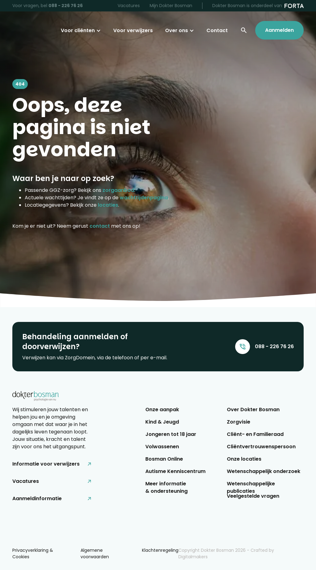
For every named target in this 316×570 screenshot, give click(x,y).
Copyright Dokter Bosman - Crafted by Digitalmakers (226, 553)
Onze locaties (244, 458)
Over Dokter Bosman (253, 409)
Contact (217, 30)
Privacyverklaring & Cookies (32, 553)
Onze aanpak (162, 409)
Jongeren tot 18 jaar (170, 434)
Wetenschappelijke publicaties (251, 486)
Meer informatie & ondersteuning (166, 486)
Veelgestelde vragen (253, 496)
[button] (81, 30)
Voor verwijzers (133, 30)
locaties (108, 205)
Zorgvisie (238, 421)
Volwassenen (162, 446)
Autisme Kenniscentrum (175, 471)
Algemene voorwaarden (95, 553)
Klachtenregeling (160, 550)
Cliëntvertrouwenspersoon (261, 446)
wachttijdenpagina (144, 197)
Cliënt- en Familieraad (255, 434)
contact (99, 226)
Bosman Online (164, 458)
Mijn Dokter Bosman (171, 5)
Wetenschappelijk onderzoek (263, 471)
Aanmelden (279, 30)
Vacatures (129, 5)
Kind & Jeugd (162, 421)
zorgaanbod (118, 190)
